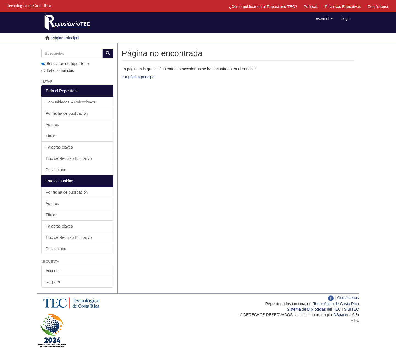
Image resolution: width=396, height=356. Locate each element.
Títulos (51, 136)
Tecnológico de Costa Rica (336, 304)
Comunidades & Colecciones (70, 102)
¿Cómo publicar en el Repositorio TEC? (263, 6)
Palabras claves (59, 147)
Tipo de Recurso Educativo (69, 158)
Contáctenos (378, 6)
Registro (53, 282)
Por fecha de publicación (67, 113)
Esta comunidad (57, 70)
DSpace (340, 315)
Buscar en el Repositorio (65, 63)
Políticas (311, 6)
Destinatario (56, 170)
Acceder (53, 271)
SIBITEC (351, 309)
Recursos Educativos (343, 6)
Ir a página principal (138, 77)
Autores (52, 124)
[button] (324, 18)
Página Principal (65, 38)
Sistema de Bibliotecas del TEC (314, 309)
